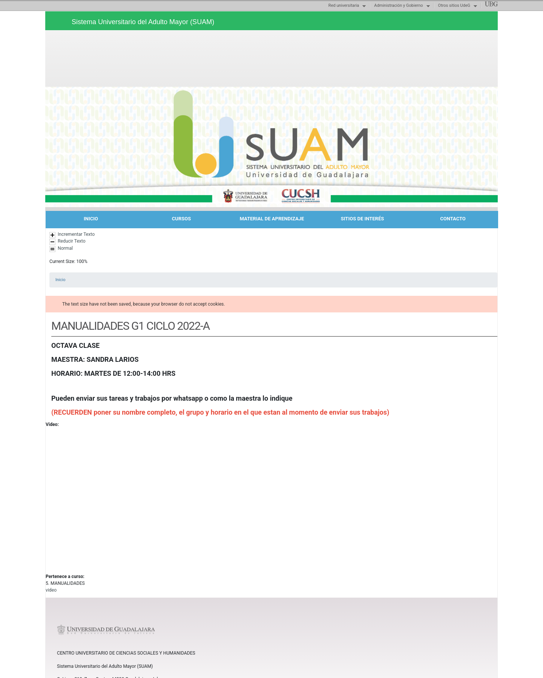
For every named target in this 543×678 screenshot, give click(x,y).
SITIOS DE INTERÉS (362, 218)
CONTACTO (453, 218)
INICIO (91, 218)
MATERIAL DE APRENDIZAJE (272, 218)
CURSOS (181, 218)
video (51, 590)
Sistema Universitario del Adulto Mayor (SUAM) (143, 22)
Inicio (60, 279)
